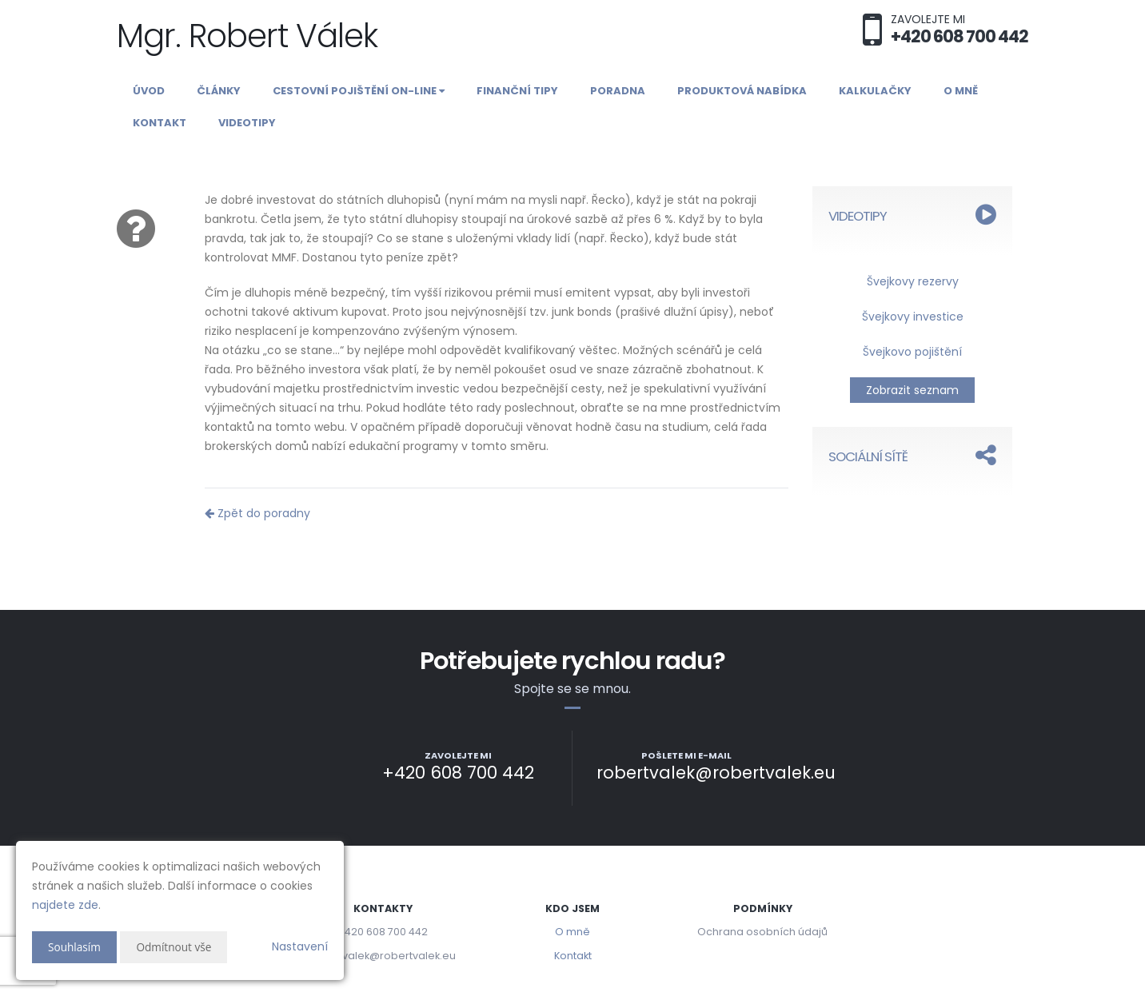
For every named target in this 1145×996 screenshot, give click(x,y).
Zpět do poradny (257, 513)
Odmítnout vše (176, 946)
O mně (961, 90)
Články (219, 90)
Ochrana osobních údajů (762, 931)
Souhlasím (75, 946)
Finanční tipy (517, 90)
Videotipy (247, 122)
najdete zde (65, 905)
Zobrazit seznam (912, 390)
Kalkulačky (875, 90)
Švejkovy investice (912, 317)
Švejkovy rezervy (913, 281)
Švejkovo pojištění (912, 352)
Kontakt (159, 122)
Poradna (617, 90)
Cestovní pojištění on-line (359, 90)
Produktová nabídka (742, 90)
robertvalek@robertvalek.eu (382, 955)
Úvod (149, 90)
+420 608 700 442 (382, 931)
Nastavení (300, 946)
